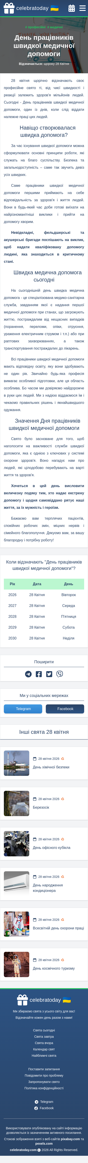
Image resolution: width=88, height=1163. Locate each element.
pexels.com (44, 1143)
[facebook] (38, 674)
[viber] (59, 674)
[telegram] (28, 674)
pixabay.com (70, 1139)
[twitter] (49, 674)
